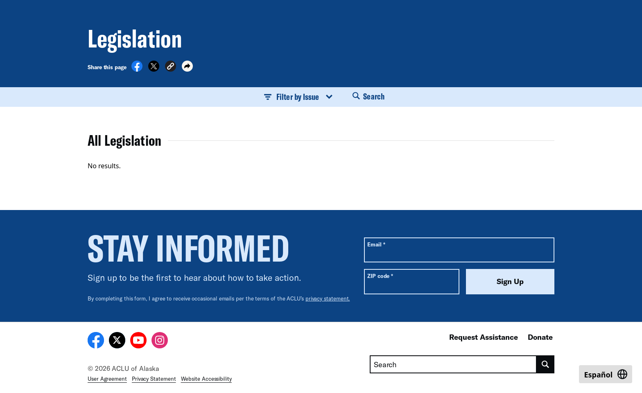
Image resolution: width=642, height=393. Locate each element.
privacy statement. (327, 298)
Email (376, 244)
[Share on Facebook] (136, 69)
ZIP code (380, 275)
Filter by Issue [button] (298, 96)
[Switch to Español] (605, 374)
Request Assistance (483, 336)
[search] (545, 364)
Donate (540, 336)
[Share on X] (153, 69)
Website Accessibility (206, 378)
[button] (170, 67)
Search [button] (368, 96)
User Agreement (107, 378)
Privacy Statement (154, 378)
